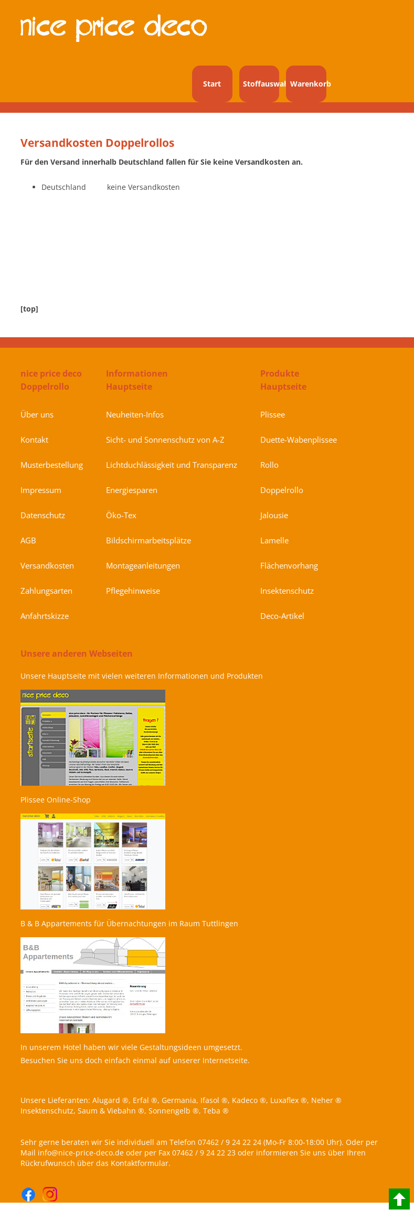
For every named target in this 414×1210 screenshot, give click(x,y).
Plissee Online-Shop (55, 800)
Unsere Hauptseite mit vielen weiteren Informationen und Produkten (141, 676)
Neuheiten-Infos (135, 414)
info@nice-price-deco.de (81, 1153)
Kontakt (34, 439)
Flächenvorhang (289, 565)
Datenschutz (42, 515)
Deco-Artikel (282, 616)
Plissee (272, 414)
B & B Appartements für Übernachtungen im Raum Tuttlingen (129, 923)
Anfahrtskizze (44, 616)
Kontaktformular (139, 1163)
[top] (29, 309)
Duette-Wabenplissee (298, 439)
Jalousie (274, 515)
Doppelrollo (281, 490)
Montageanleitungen (143, 565)
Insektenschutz (287, 590)
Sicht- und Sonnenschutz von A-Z (165, 439)
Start (212, 84)
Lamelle (274, 540)
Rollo (269, 464)
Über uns (37, 414)
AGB (28, 540)
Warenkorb (308, 84)
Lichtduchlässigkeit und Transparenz (171, 464)
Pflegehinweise (133, 590)
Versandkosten (47, 565)
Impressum (40, 490)
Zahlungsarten (46, 590)
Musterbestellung (51, 464)
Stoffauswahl (261, 84)
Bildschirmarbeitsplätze (148, 540)
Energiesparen (131, 490)
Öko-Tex (121, 515)
